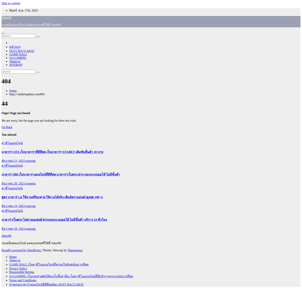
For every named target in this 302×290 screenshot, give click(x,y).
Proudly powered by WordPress (21, 250)
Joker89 (6, 17)
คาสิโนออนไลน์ (12, 143)
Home (13, 90)
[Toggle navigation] (3, 33)
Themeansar (74, 250)
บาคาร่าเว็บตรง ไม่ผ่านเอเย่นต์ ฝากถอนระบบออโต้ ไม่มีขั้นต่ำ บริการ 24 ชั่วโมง (54, 219)
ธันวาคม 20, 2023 (14, 183)
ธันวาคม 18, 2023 (14, 228)
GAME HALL (18, 54)
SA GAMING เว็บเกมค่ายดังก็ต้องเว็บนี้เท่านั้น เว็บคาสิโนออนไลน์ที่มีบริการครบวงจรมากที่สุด (71, 276)
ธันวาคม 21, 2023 (14, 160)
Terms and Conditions (22, 280)
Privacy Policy (18, 268)
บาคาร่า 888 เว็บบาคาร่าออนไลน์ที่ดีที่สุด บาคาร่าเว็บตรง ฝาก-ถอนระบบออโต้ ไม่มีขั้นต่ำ (61, 174)
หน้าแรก (15, 46)
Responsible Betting (21, 272)
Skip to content (11, 3)
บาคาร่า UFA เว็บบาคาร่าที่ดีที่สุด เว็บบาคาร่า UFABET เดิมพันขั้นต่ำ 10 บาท (52, 152)
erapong (31, 160)
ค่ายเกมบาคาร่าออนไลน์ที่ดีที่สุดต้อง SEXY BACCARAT (46, 284)
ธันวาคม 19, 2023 (14, 206)
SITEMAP (15, 64)
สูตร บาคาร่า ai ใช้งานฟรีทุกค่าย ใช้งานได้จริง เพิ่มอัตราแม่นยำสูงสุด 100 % (52, 197)
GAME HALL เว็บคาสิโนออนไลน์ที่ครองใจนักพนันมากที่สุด (49, 264)
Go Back (7, 127)
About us (14, 61)
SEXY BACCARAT (21, 51)
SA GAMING (17, 57)
